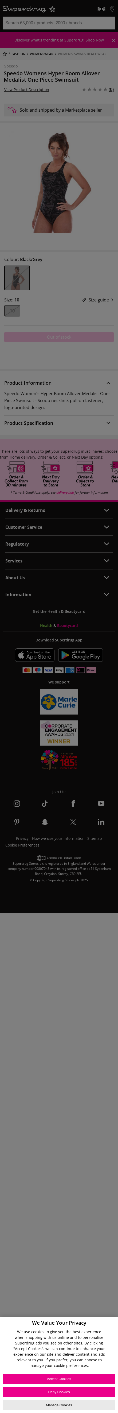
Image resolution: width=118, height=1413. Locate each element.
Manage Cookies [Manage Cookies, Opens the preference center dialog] (59, 1405)
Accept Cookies (59, 1379)
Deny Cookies (59, 1392)
